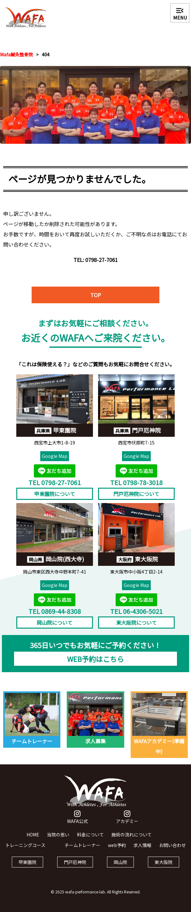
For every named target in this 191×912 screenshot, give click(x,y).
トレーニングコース (25, 850)
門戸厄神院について (136, 498)
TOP (95, 300)
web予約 (117, 850)
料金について (90, 839)
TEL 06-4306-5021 (136, 616)
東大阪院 (163, 867)
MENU (180, 13)
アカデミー (127, 822)
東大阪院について (136, 627)
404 (46, 54)
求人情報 (142, 850)
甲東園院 (27, 867)
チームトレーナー (82, 850)
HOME (33, 839)
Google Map (54, 461)
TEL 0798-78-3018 (136, 487)
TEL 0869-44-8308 (54, 616)
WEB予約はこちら (95, 663)
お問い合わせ (172, 850)
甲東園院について (54, 498)
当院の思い (58, 839)
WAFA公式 (77, 822)
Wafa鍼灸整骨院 (16, 54)
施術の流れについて (131, 839)
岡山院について (55, 627)
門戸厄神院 (75, 867)
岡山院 (120, 867)
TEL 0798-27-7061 (54, 487)
